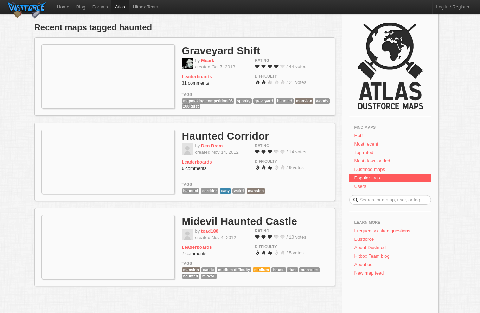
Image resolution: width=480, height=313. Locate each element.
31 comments (195, 83)
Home (63, 7)
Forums (100, 7)
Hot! (358, 135)
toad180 (209, 231)
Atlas (120, 7)
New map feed (370, 273)
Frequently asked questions (382, 230)
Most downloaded (372, 161)
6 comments (194, 168)
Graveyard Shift (221, 50)
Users (360, 186)
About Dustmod (370, 247)
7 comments (194, 253)
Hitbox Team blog (372, 256)
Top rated (363, 152)
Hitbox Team (145, 7)
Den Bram (212, 145)
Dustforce (364, 239)
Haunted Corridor (225, 136)
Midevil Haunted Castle (239, 221)
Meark (208, 60)
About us (363, 264)
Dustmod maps (369, 169)
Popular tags (367, 177)
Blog (80, 7)
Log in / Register (452, 7)
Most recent (366, 144)
